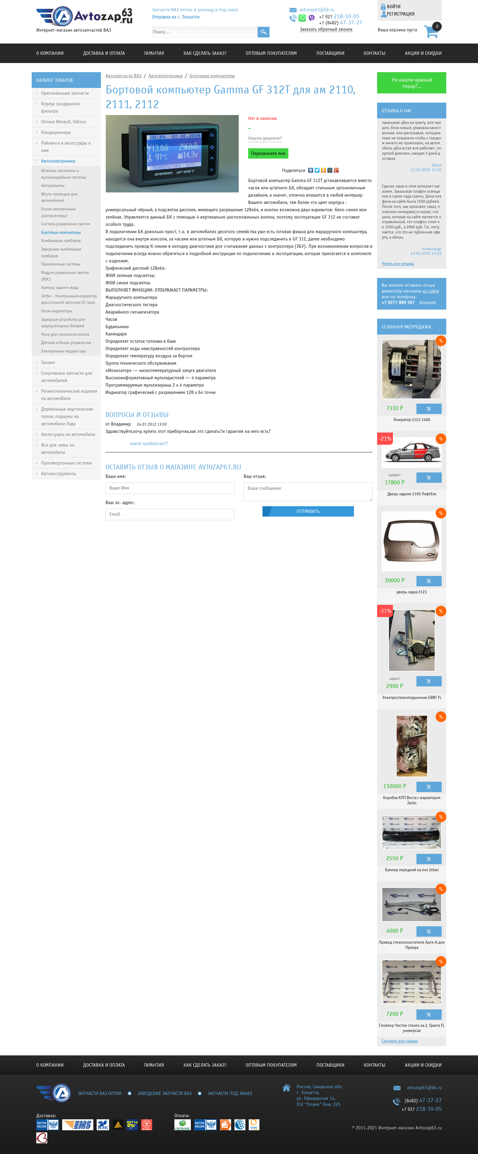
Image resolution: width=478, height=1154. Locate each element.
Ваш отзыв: (255, 476)
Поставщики (330, 53)
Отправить (308, 511)
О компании (50, 53)
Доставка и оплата (104, 53)
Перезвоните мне (268, 153)
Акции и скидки (423, 53)
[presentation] (151, 537)
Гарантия (154, 53)
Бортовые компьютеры (212, 76)
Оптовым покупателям (271, 53)
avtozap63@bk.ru (317, 9)
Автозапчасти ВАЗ (123, 76)
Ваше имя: (115, 476)
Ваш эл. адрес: (120, 502)
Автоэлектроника (165, 76)
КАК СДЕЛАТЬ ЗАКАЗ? (205, 53)
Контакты (374, 53)
